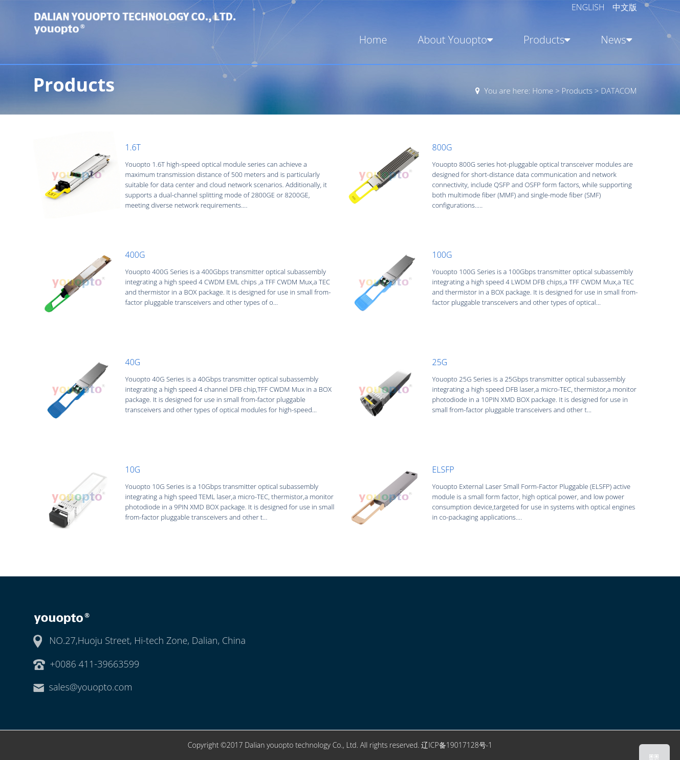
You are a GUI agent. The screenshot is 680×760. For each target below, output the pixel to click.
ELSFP (443, 469)
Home (373, 40)
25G (440, 362)
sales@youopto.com (91, 687)
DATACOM (619, 90)
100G (442, 254)
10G (133, 469)
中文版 (624, 7)
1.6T (133, 147)
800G (442, 147)
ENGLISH (589, 7)
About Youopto (454, 40)
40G (133, 362)
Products (545, 40)
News (614, 40)
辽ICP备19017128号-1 (456, 745)
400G (135, 254)
